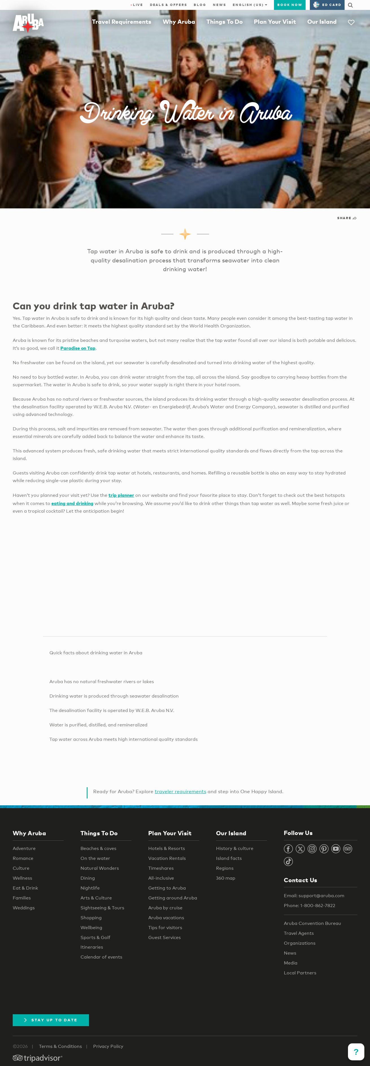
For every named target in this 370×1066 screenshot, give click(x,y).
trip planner (121, 495)
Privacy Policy (108, 1046)
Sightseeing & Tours (102, 907)
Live (136, 5)
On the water (95, 858)
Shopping (91, 917)
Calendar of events (101, 957)
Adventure (24, 848)
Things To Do (224, 21)
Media (290, 963)
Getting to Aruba (167, 888)
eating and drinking (72, 503)
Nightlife (90, 888)
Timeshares (161, 868)
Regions (225, 868)
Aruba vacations (166, 917)
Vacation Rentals (167, 858)
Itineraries (91, 947)
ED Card (327, 4)
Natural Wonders (99, 868)
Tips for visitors (165, 927)
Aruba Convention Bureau (312, 923)
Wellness (22, 878)
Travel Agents (299, 933)
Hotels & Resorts (166, 848)
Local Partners (300, 973)
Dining (87, 878)
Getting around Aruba (172, 898)
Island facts (229, 858)
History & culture (234, 848)
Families (22, 898)
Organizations (299, 943)
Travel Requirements (121, 21)
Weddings (24, 907)
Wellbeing (91, 927)
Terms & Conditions (60, 1046)
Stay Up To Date (50, 1020)
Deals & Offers (168, 5)
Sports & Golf (95, 937)
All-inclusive (161, 878)
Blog (200, 5)
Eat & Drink (25, 888)
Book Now (289, 5)
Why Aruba (179, 21)
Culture (21, 868)
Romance (23, 858)
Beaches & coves (98, 848)
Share (347, 218)
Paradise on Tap (77, 348)
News (219, 5)
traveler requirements (180, 791)
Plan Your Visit (275, 21)
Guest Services (164, 937)
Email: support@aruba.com (314, 895)
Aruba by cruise (165, 907)
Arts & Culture (96, 898)
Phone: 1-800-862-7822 (309, 905)
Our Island (322, 21)
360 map (225, 878)
